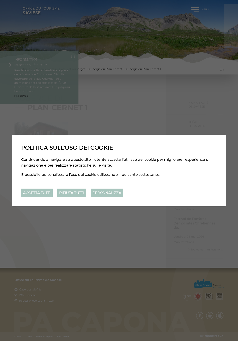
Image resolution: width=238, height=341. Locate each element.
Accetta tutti (37, 192)
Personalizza (107, 192)
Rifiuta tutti (71, 192)
